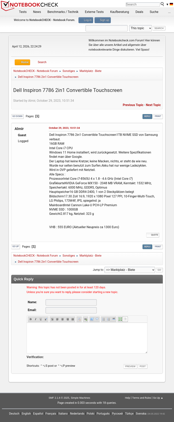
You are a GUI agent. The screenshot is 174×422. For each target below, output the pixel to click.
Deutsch (14, 413)
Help (127, 397)
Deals (139, 12)
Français (50, 413)
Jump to (98, 269)
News (37, 12)
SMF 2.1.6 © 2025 (59, 397)
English (26, 413)
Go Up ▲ (158, 397)
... (169, 12)
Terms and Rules (141, 397)
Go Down (17, 116)
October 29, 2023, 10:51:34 (64, 127)
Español (38, 413)
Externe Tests (94, 12)
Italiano (63, 413)
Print (158, 116)
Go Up (15, 246)
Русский (117, 413)
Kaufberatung (119, 12)
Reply (147, 116)
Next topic (153, 105)
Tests (23, 12)
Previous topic (133, 105)
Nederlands (77, 413)
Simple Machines (80, 397)
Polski (90, 413)
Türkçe (129, 413)
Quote (152, 235)
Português (103, 413)
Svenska (141, 413)
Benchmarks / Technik (62, 12)
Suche (154, 12)
